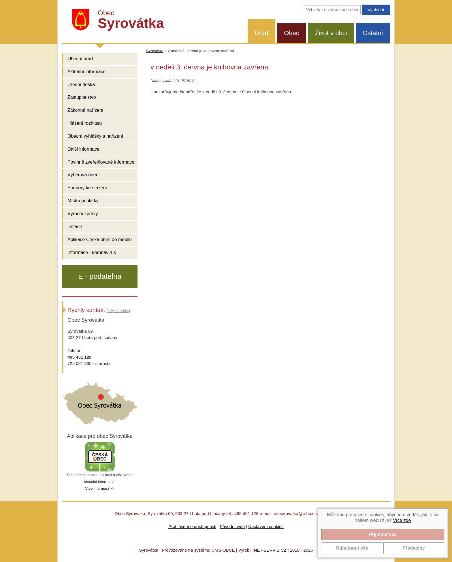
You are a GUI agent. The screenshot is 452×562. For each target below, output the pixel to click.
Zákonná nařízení (85, 110)
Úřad (261, 33)
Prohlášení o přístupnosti (192, 526)
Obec (291, 33)
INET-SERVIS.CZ (269, 550)
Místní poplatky (83, 200)
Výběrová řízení (83, 174)
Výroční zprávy (82, 213)
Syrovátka (154, 51)
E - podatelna (99, 276)
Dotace (74, 226)
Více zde (402, 520)
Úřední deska (81, 84)
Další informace (83, 149)
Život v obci (331, 33)
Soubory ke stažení (87, 187)
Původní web (232, 526)
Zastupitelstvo (81, 97)
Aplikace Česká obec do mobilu (99, 239)
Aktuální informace (86, 71)
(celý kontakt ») (118, 311)
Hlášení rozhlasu (84, 123)
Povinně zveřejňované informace (100, 162)
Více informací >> (99, 488)
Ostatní (373, 33)
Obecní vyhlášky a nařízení (95, 136)
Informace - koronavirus (91, 252)
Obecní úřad (80, 58)
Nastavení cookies (266, 526)
